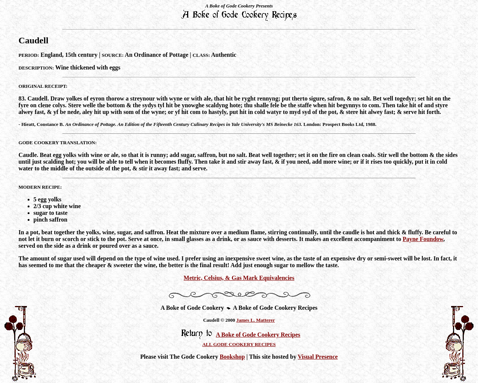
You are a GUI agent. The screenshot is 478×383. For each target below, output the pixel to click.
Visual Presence (318, 356)
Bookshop (232, 356)
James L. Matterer (255, 320)
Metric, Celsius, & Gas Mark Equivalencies (239, 278)
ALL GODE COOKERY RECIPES (239, 344)
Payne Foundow (423, 239)
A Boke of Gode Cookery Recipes (258, 334)
